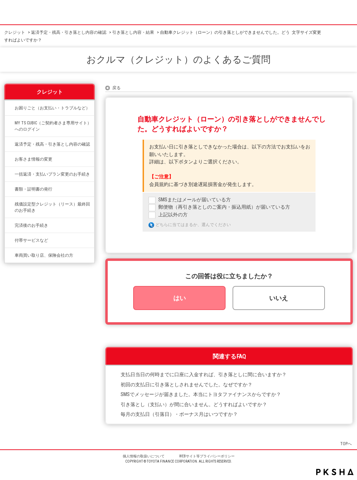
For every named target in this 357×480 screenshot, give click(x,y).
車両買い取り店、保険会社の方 (44, 255)
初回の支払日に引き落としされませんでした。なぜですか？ (186, 385)
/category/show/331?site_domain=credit (10, 159)
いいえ (278, 298)
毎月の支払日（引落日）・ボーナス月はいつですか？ (179, 414)
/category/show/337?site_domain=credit (10, 225)
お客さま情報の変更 (33, 159)
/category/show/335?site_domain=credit (10, 174)
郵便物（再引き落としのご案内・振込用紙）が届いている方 (224, 207)
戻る (116, 87)
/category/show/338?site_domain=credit (10, 144)
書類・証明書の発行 (33, 189)
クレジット (14, 32)
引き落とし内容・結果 (133, 32)
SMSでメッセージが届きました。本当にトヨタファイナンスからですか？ (201, 394)
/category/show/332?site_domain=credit (10, 189)
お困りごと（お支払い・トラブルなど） (52, 108)
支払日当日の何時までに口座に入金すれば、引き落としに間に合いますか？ (204, 375)
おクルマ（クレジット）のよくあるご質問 (178, 59)
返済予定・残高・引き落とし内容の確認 (68, 32)
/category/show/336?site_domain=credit (10, 204)
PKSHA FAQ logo (335, 472)
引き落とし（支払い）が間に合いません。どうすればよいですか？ (194, 405)
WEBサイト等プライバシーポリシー (207, 456)
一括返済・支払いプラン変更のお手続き (52, 174)
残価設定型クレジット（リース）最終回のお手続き (52, 207)
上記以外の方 (173, 215)
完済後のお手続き (31, 225)
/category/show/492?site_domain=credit (10, 123)
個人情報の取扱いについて (144, 456)
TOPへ (346, 443)
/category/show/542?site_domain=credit (10, 255)
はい (179, 298)
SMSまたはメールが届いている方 (194, 200)
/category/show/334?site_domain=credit (10, 108)
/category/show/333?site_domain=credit (10, 240)
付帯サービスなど (31, 240)
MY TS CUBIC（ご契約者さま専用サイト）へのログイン (53, 126)
